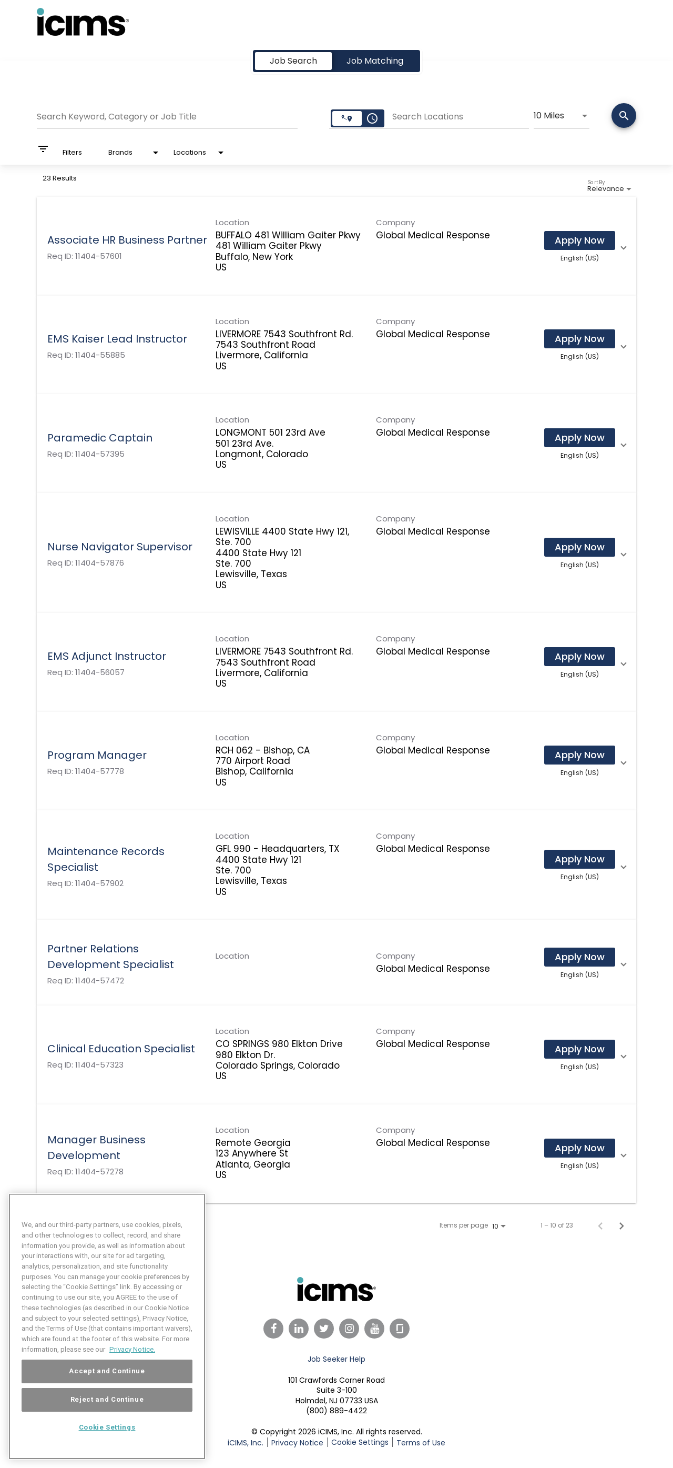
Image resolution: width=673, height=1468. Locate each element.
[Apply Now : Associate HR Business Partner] (579, 240)
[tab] (293, 61)
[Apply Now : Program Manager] (579, 755)
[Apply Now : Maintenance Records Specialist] (579, 859)
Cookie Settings (360, 1442)
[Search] (623, 116)
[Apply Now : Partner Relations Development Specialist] (579, 957)
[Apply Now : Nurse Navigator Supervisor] (579, 547)
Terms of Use (420, 1442)
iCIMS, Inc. (245, 1442)
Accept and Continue (107, 1392)
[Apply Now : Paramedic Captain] (579, 437)
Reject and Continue (107, 1421)
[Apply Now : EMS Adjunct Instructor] (579, 656)
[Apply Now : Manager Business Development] (579, 1148)
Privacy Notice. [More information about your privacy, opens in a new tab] (132, 1370)
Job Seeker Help (336, 1359)
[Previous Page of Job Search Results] (600, 1225)
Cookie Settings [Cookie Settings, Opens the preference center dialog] (107, 1449)
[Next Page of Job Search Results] (621, 1225)
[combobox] (167, 115)
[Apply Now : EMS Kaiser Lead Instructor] (579, 338)
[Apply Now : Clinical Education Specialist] (579, 1049)
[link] (336, 246)
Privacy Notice (297, 1442)
